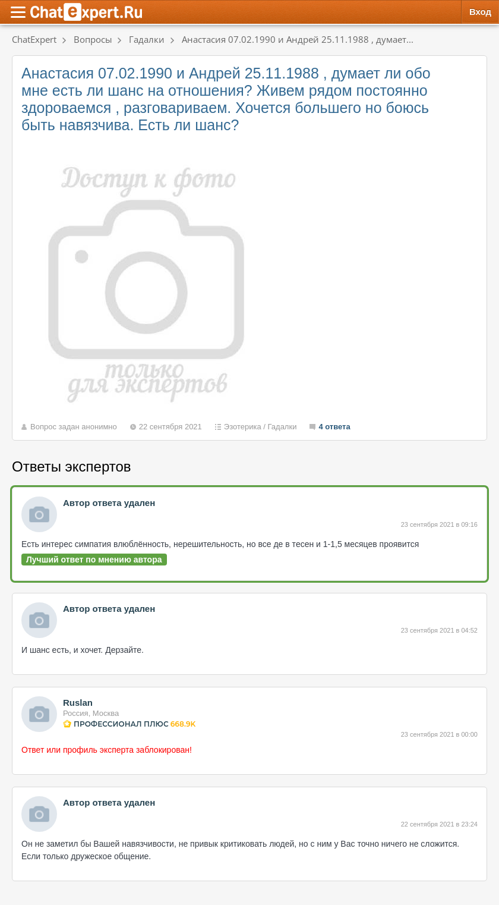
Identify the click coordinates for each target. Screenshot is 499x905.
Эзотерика (242, 426)
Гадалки (282, 426)
